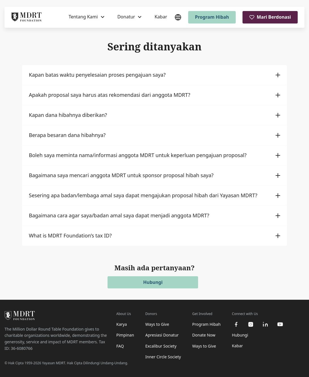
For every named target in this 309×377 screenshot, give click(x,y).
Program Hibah (212, 17)
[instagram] (251, 324)
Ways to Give (157, 324)
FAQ (120, 346)
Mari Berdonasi (270, 17)
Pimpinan (125, 335)
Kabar (160, 17)
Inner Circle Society (163, 356)
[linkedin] (265, 324)
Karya (121, 324)
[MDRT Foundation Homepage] (26, 17)
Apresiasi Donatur (162, 335)
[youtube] (280, 324)
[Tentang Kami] (86, 17)
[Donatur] (129, 17)
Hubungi (152, 282)
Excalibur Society (161, 346)
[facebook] (236, 324)
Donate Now (203, 335)
